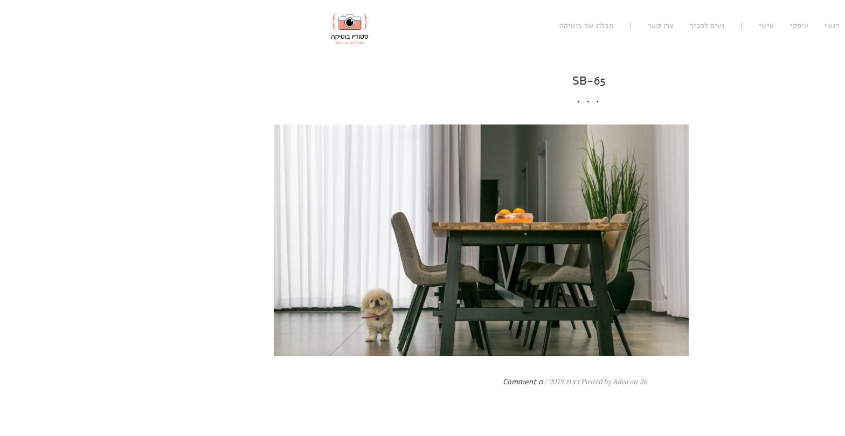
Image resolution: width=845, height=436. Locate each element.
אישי (599, 25)
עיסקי (633, 25)
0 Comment (356, 382)
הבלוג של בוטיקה (420, 25)
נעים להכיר (540, 25)
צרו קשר (494, 25)
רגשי (665, 25)
